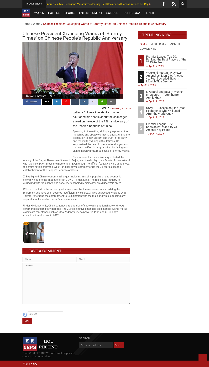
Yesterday (158, 44)
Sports (69, 13)
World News (30, 363)
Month (175, 44)
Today (142, 44)
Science (112, 13)
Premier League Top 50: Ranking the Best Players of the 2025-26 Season (166, 59)
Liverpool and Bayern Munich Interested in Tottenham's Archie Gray (164, 94)
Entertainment (90, 13)
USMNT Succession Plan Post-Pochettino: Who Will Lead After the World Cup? (166, 110)
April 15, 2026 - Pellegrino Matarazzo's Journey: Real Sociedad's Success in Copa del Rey (88, 4)
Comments (148, 48)
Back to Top (203, 358)
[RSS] (174, 4)
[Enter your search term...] (96, 345)
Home (26, 23)
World (39, 13)
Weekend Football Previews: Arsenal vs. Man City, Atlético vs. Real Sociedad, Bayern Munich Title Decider (164, 77)
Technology (131, 13)
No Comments (37, 96)
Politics (54, 13)
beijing (77, 112)
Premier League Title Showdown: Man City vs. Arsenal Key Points (162, 126)
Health (150, 13)
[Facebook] (163, 4)
